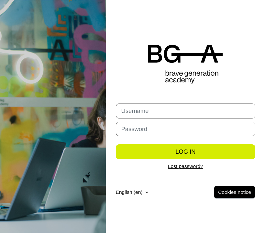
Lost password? (185, 166)
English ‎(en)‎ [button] (130, 192)
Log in (185, 151)
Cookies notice (234, 192)
